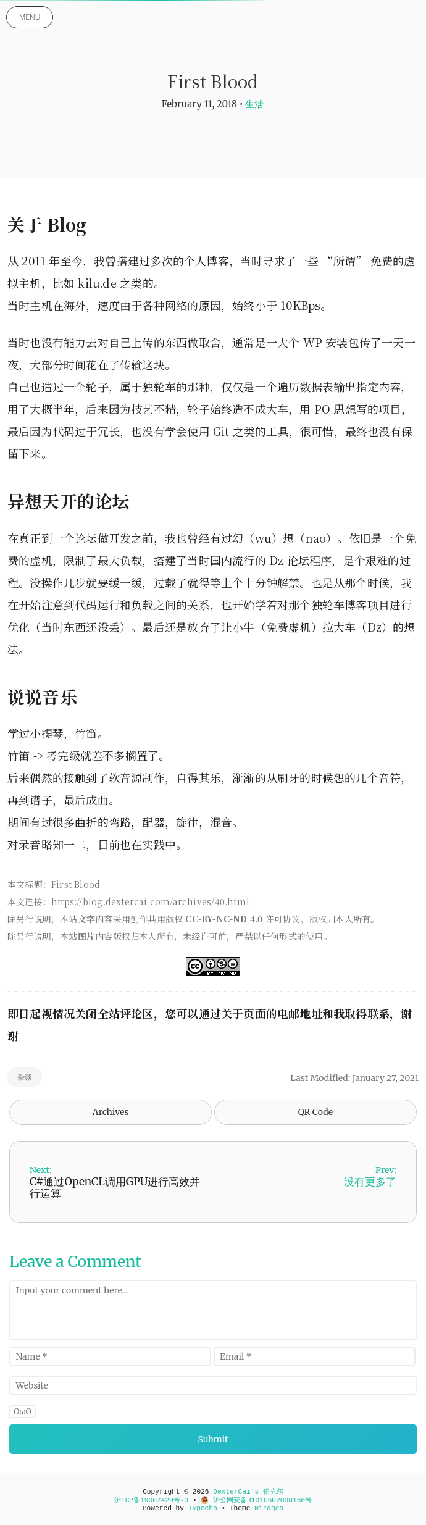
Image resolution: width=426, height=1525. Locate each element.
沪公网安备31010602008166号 (256, 1500)
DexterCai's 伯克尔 (248, 1491)
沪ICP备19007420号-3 (151, 1500)
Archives (111, 1112)
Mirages (268, 1508)
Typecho (202, 1508)
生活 (254, 104)
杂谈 (24, 1077)
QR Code (315, 1112)
